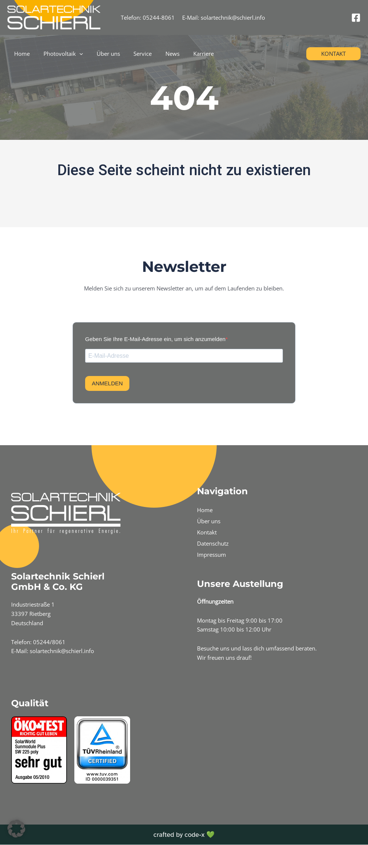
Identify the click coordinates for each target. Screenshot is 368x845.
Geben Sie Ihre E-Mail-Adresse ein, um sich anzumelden (155, 339)
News (161, 53)
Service (134, 53)
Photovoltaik (59, 53)
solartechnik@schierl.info (233, 17)
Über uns (102, 53)
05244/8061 (49, 642)
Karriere (190, 53)
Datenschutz (213, 543)
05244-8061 (159, 17)
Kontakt (207, 532)
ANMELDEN (107, 383)
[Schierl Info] (53, 16)
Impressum (211, 554)
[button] (333, 53)
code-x (194, 834)
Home (21, 53)
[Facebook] (356, 17)
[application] (75, 53)
